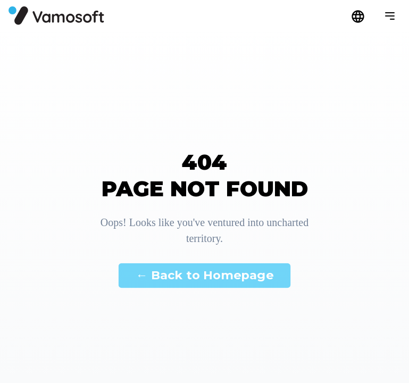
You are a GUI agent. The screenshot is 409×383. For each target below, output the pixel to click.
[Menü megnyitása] (389, 16)
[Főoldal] (56, 16)
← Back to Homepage (204, 275)
